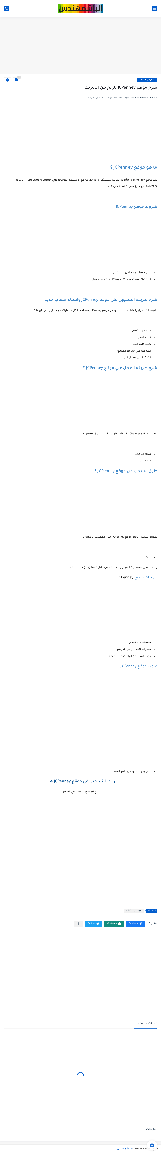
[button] (135, 924)
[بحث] (6, 8)
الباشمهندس (124, 1149)
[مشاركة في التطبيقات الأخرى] (78, 924)
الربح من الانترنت (147, 80)
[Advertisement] (80, 45)
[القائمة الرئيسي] (154, 8)
